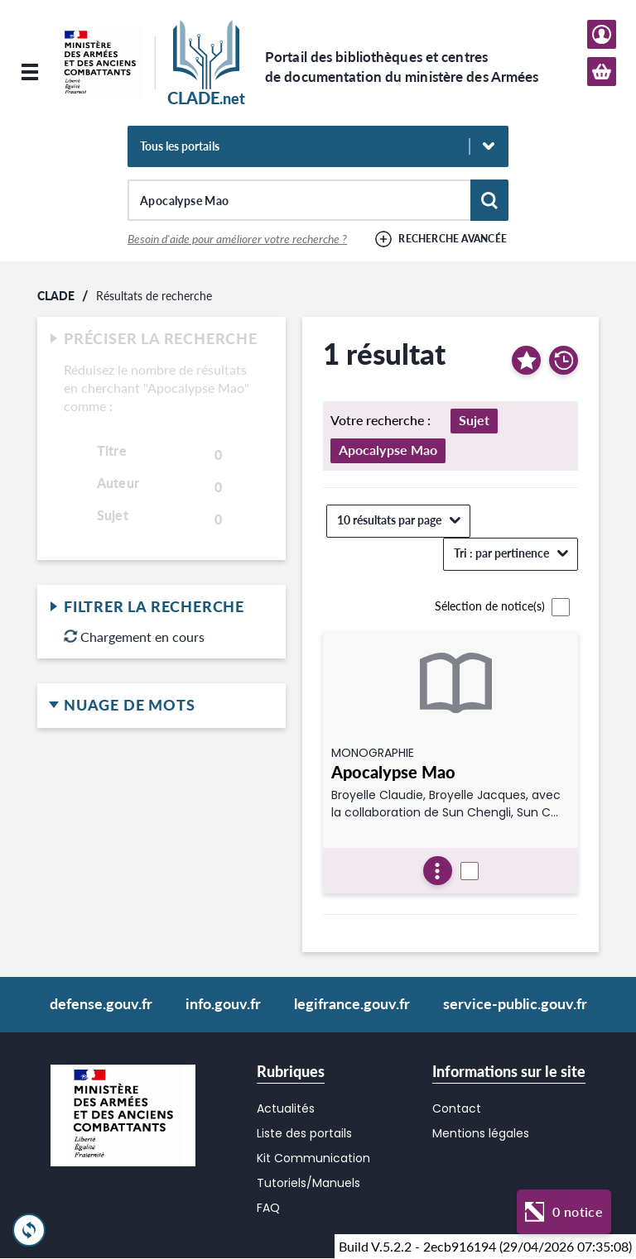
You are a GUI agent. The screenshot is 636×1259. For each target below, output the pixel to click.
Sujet (112, 515)
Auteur (118, 483)
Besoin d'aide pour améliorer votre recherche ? (237, 239)
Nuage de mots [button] (161, 706)
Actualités (286, 1108)
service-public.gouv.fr (515, 1003)
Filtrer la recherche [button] (161, 607)
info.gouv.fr (223, 1003)
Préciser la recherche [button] (161, 339)
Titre (112, 451)
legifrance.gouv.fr (352, 1003)
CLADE (56, 296)
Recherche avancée (452, 238)
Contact (456, 1108)
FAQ (268, 1207)
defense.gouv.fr (101, 1003)
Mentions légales (480, 1133)
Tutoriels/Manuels (308, 1183)
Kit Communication (313, 1158)
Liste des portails (304, 1133)
